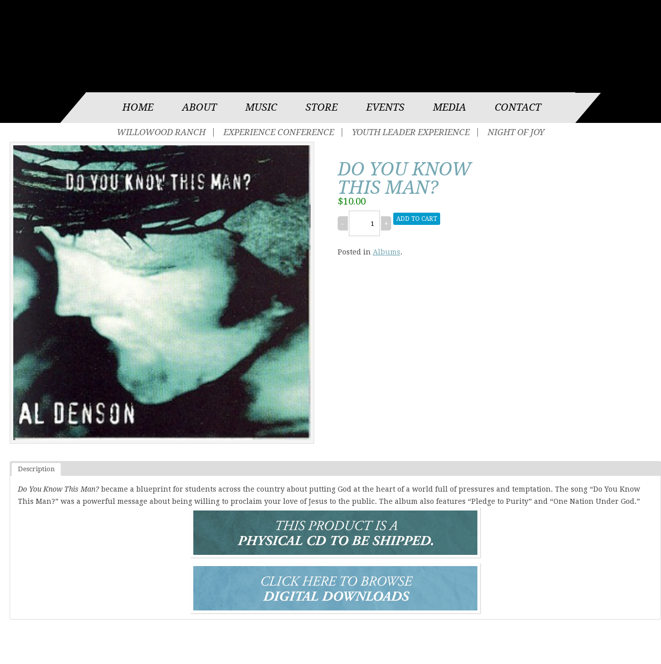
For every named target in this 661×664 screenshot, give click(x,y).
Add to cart (416, 218)
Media (449, 107)
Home (138, 107)
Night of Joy (516, 132)
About (199, 107)
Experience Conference (278, 132)
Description (36, 469)
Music (261, 107)
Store (322, 107)
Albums (386, 252)
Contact (518, 107)
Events (385, 107)
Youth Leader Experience (411, 132)
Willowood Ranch (161, 132)
